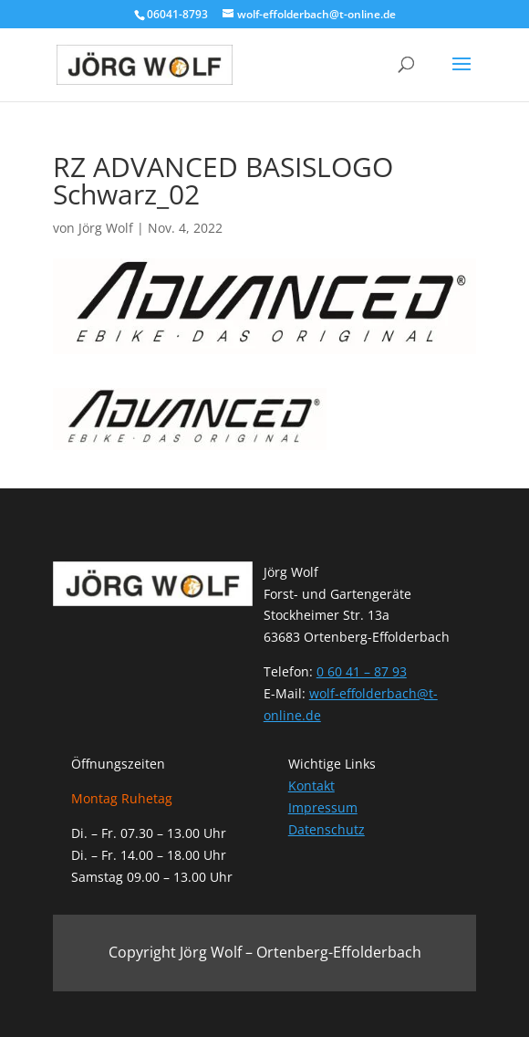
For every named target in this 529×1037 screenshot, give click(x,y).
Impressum (323, 807)
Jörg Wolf (105, 227)
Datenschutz (326, 829)
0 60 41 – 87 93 (361, 671)
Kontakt (311, 785)
